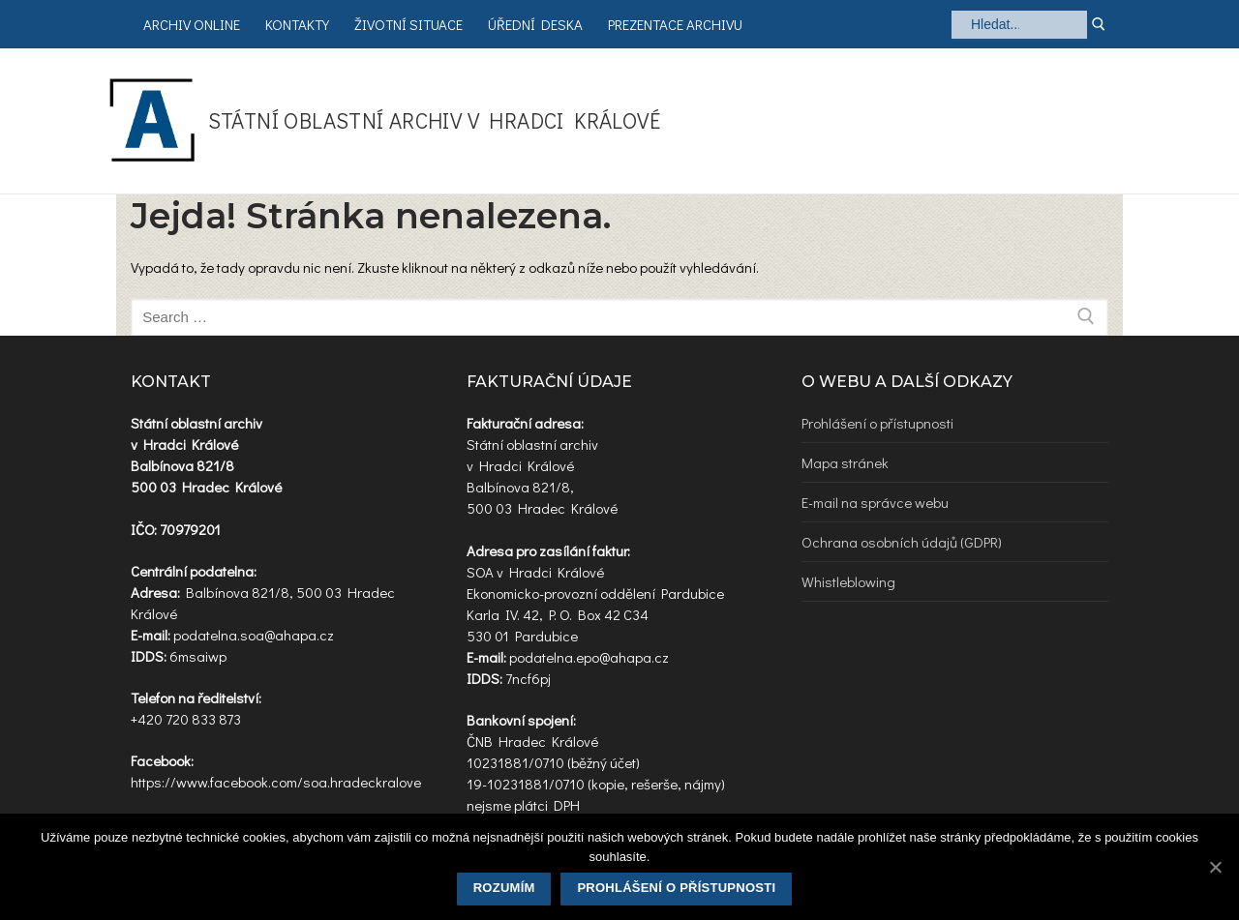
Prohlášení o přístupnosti (877, 422)
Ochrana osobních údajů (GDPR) (901, 541)
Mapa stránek (845, 462)
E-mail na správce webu (875, 502)
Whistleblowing (848, 581)
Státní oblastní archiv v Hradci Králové (434, 120)
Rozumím (504, 887)
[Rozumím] (1214, 866)
